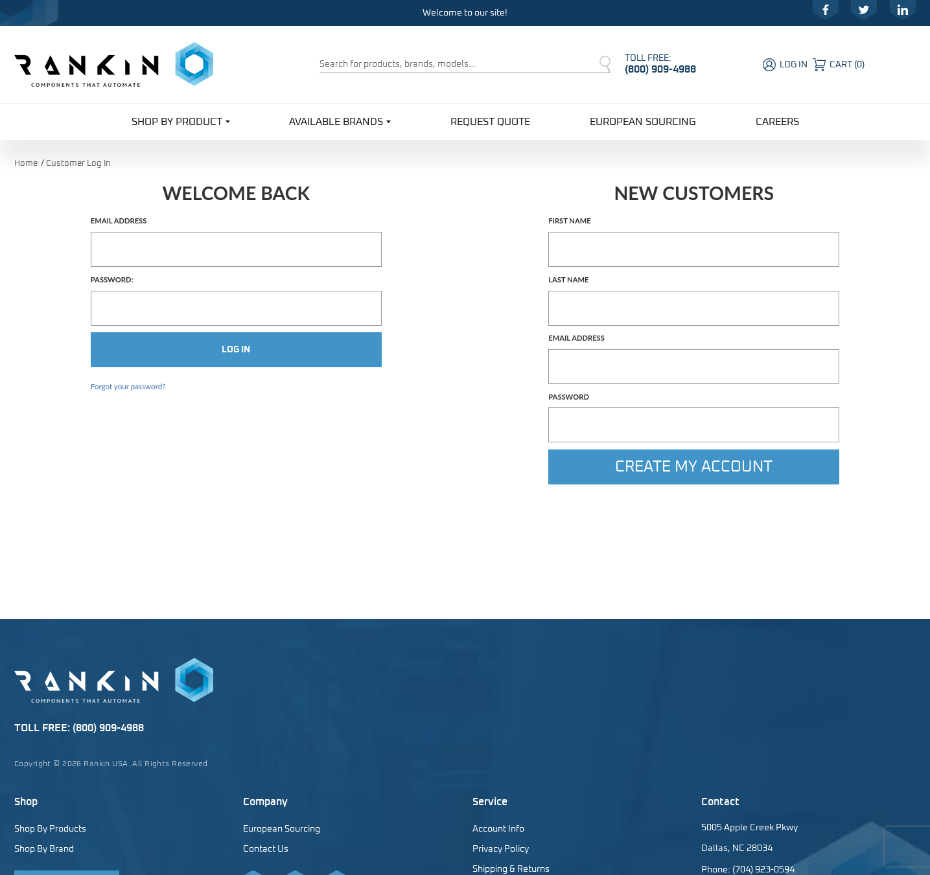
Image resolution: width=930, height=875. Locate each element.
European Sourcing (643, 122)
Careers (777, 122)
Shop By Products (50, 829)
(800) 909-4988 (660, 69)
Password (568, 397)
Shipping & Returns (511, 869)
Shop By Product (181, 121)
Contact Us (265, 849)
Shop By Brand (44, 849)
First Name (569, 221)
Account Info (498, 829)
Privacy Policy (500, 849)
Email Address (119, 221)
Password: (112, 280)
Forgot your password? (128, 386)
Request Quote (490, 122)
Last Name (568, 280)
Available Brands (340, 121)
